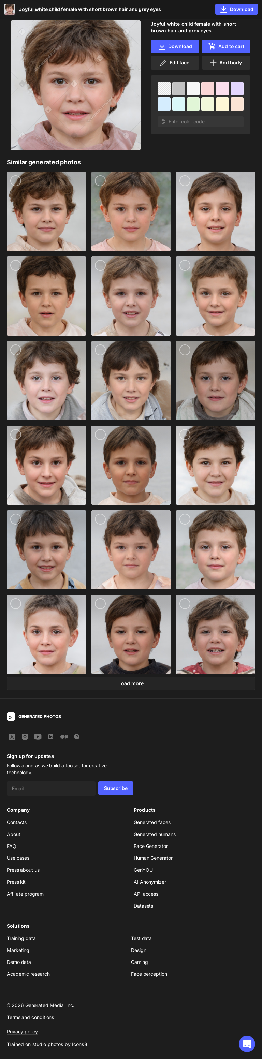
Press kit (16, 882)
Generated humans (155, 834)
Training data (21, 938)
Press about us (23, 870)
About (13, 834)
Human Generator (153, 858)
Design (138, 950)
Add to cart (226, 46)
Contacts (17, 822)
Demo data (19, 962)
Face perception (149, 974)
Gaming (139, 962)
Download (175, 46)
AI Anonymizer (150, 882)
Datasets (143, 906)
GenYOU (143, 870)
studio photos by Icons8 (59, 1044)
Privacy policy (22, 1031)
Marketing (18, 950)
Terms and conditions (30, 1017)
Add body (225, 63)
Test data (141, 938)
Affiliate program (25, 894)
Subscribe (116, 788)
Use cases (18, 858)
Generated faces (152, 822)
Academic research (28, 974)
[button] (247, 1044)
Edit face (174, 63)
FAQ (11, 846)
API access (146, 894)
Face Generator (151, 846)
